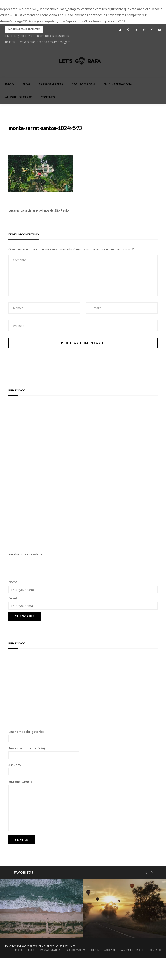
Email (12, 598)
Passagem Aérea (51, 84)
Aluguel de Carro (18, 97)
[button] (120, 29)
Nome (13, 582)
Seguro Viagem (83, 84)
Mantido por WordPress (21, 946)
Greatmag (52, 946)
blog (26, 84)
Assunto (43, 769)
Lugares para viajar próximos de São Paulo (38, 210)
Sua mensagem (43, 805)
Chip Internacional (118, 84)
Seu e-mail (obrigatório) (43, 752)
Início (9, 84)
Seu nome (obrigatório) (43, 736)
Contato (48, 97)
